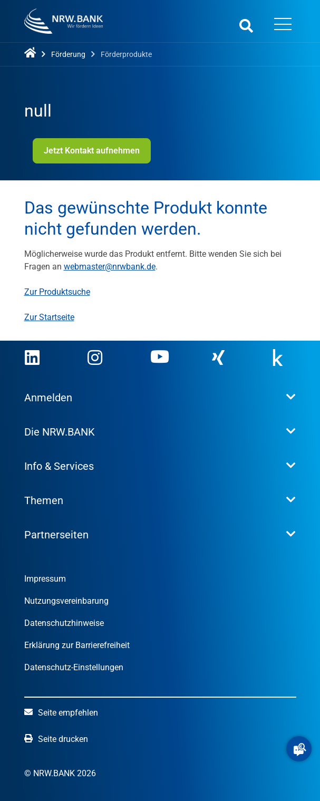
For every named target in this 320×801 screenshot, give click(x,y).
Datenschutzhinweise (64, 623)
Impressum (45, 579)
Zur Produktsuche (57, 292)
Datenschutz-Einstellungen (73, 667)
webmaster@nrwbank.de (110, 267)
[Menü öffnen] (283, 25)
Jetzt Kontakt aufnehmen (92, 151)
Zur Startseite (49, 317)
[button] (299, 748)
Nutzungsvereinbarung (66, 601)
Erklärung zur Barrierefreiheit (77, 645)
